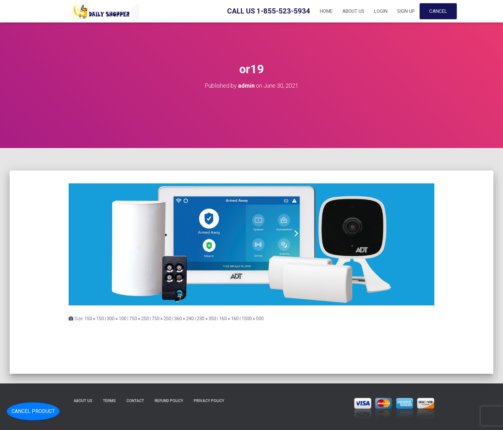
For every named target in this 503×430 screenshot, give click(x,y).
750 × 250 (139, 318)
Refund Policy (169, 401)
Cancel (438, 11)
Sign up (406, 11)
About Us (353, 11)
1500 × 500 (253, 318)
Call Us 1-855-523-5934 (268, 11)
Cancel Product (33, 411)
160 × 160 (229, 318)
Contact (135, 401)
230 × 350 (206, 318)
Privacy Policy (209, 401)
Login (381, 11)
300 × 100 (116, 318)
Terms (109, 401)
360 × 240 (184, 318)
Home (326, 11)
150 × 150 (94, 318)
